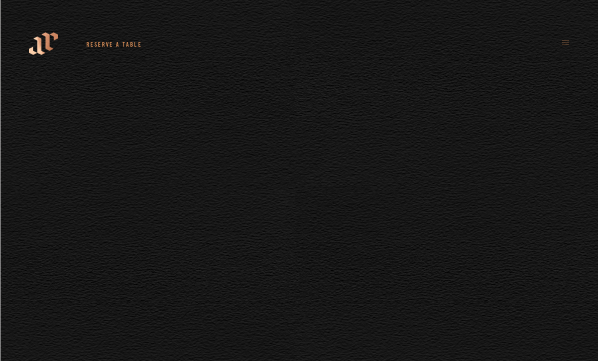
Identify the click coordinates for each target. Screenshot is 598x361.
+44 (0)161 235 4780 (206, 44)
